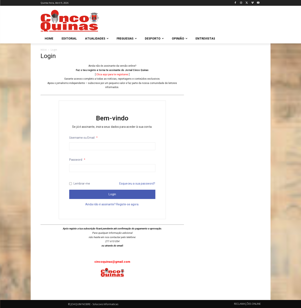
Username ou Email (83, 137)
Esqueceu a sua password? (137, 183)
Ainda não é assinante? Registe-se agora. (112, 204)
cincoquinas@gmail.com (112, 262)
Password (77, 159)
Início (44, 49)
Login (112, 194)
